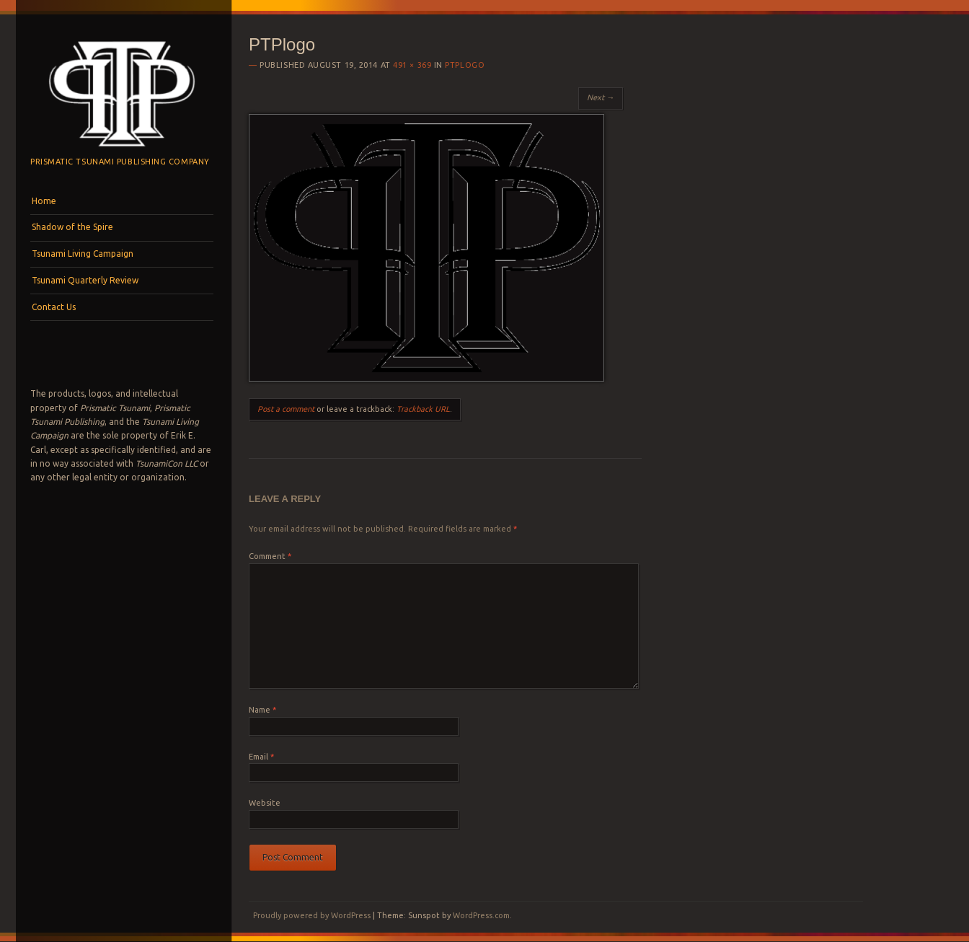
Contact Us (54, 307)
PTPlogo (465, 65)
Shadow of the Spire (72, 227)
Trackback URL (423, 409)
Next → (600, 97)
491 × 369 (412, 65)
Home (44, 201)
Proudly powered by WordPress (312, 915)
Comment (270, 556)
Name (262, 709)
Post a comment (285, 409)
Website (264, 802)
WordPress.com (481, 915)
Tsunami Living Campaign (82, 253)
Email (261, 756)
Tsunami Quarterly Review (85, 280)
